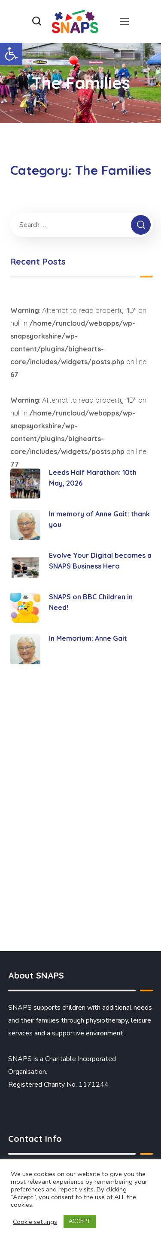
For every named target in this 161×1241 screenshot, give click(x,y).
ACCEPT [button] (80, 1221)
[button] (11, 54)
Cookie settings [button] (35, 1222)
